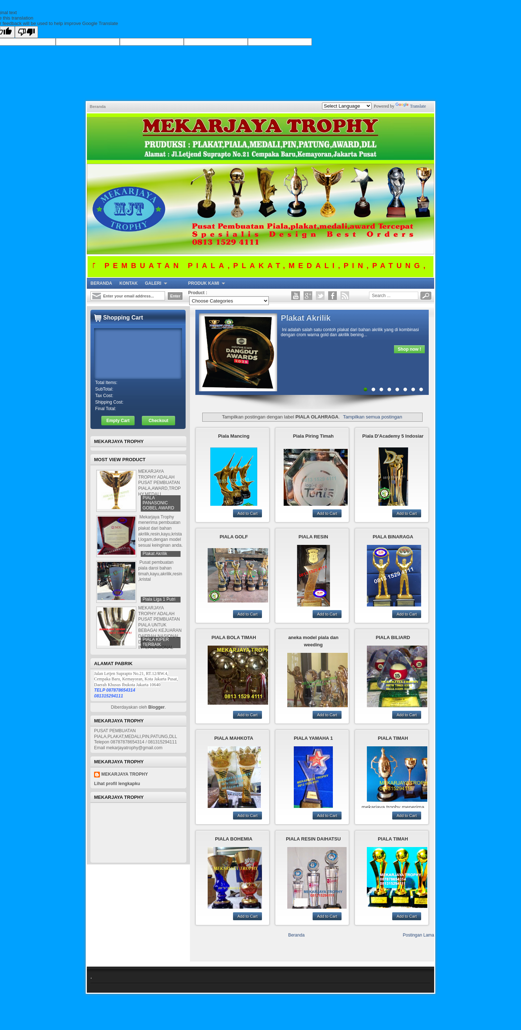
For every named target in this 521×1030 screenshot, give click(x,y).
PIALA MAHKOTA (233, 738)
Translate (410, 106)
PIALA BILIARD (393, 637)
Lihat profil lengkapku (117, 783)
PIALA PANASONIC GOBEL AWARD (158, 502)
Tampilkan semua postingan (372, 417)
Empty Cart (118, 420)
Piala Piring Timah (313, 436)
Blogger (156, 707)
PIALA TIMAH (393, 738)
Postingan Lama (418, 935)
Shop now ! (409, 349)
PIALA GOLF (234, 536)
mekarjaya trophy (124, 774)
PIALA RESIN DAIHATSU (313, 839)
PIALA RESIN (313, 536)
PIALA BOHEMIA (234, 839)
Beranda (98, 106)
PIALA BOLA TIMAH (233, 637)
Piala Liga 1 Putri (159, 599)
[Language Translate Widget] (347, 106)
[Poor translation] (26, 32)
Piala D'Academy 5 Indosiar (392, 436)
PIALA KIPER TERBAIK (156, 642)
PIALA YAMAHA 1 (313, 738)
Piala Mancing (234, 436)
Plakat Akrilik (305, 317)
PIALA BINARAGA (393, 536)
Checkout (159, 420)
